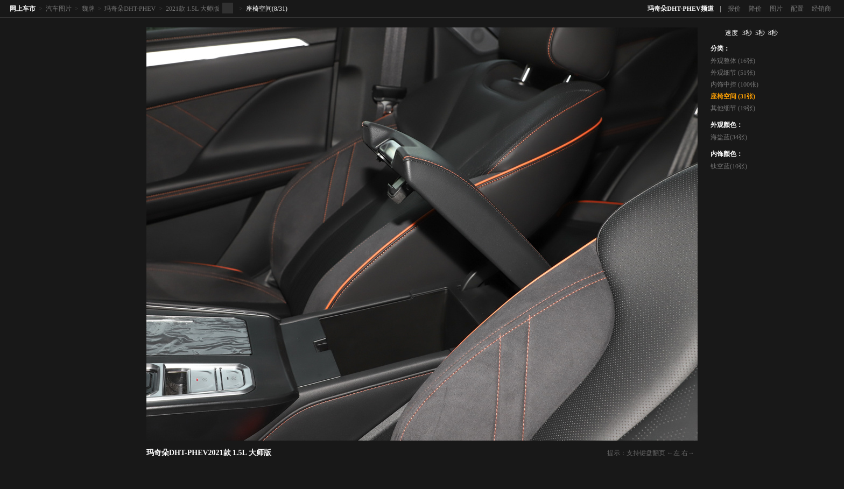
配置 (797, 8)
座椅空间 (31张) (733, 96)
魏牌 (88, 8)
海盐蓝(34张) (729, 137)
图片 (776, 8)
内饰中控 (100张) (734, 84)
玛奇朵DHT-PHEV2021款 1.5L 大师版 (208, 453)
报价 (734, 8)
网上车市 (23, 8)
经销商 (821, 8)
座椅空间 (259, 8)
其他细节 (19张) (733, 108)
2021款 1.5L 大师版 (193, 8)
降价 (755, 8)
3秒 (747, 33)
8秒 (773, 33)
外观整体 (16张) (733, 61)
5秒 (760, 33)
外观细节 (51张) (733, 72)
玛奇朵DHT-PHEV (130, 8)
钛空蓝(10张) (729, 166)
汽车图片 (59, 8)
